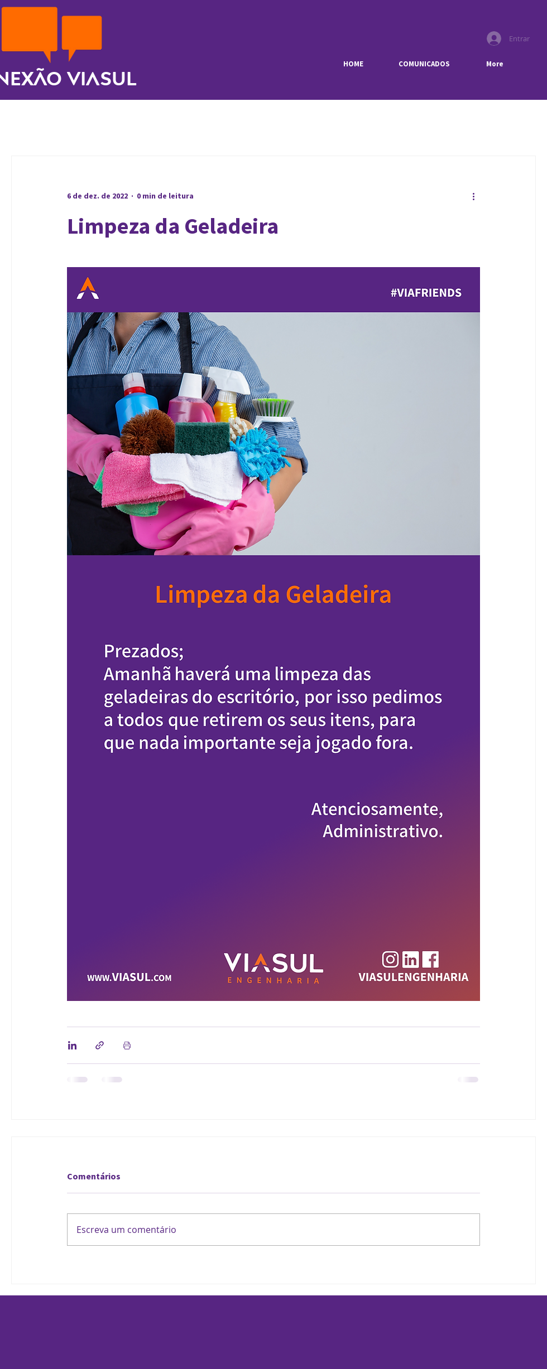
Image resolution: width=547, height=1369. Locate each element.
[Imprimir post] (127, 1045)
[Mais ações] (473, 196)
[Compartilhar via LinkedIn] (72, 1045)
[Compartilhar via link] (99, 1045)
